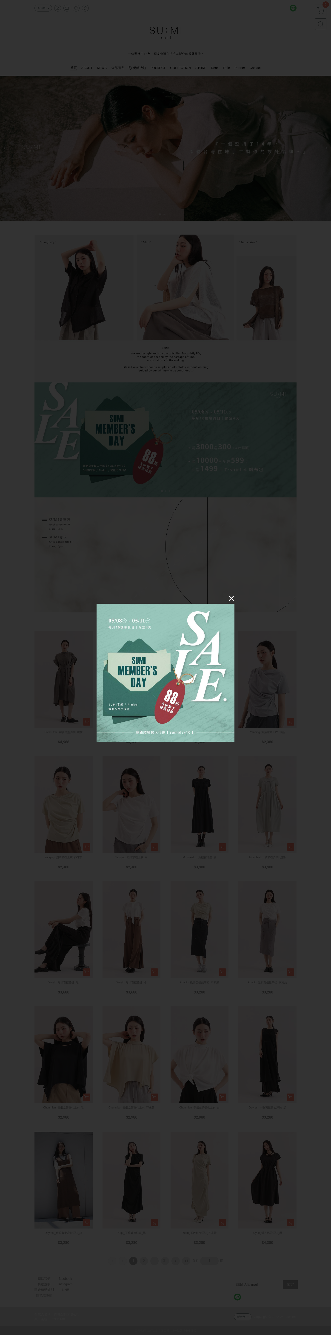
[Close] (231, 598)
